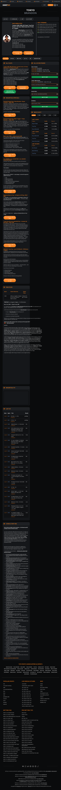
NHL (4, 691)
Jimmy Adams (36, 670)
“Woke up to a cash (9, 590)
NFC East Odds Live (26, 691)
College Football (7, 685)
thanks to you (8, 597)
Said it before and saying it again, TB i (12, 557)
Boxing (5, 702)
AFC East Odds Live (26, 693)
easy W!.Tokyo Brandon (10, 561)
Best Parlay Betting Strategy (28, 747)
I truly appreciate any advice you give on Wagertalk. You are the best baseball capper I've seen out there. (17, 559)
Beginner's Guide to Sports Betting (30, 720)
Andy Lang (42, 670)
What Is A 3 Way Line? (8, 718)
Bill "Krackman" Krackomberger (10, 668)
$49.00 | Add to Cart (10, 217)
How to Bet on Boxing (27, 736)
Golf (4, 700)
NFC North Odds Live (26, 698)
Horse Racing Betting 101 (27, 738)
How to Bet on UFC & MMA (28, 735)
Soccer (5, 698)
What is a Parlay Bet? (8, 720)
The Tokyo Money (9, 588)
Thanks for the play (9, 609)
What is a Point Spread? (8, 714)
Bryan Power (35, 123)
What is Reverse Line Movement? (10, 757)
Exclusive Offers (44, 687)
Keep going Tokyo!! (9, 611)
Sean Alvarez (26, 673)
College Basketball (8, 689)
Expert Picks (24, 714)
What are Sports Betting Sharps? (11, 748)
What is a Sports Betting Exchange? (11, 749)
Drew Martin (19, 672)
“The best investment (10, 576)
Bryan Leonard (20, 668)
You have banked (9, 594)
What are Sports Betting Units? (10, 738)
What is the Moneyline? (8, 712)
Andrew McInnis (26, 672)
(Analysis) (13, 417)
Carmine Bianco (34, 668)
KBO (4, 695)
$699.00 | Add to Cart (9, 191)
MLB (4, 693)
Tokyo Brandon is (9, 578)
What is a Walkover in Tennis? (10, 753)
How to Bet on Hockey (27, 729)
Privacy (41, 696)
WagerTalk (19, 786)
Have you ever (9, 595)
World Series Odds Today (28, 706)
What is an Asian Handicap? (9, 735)
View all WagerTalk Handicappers (11, 658)
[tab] (6, 58)
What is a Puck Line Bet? (8, 722)
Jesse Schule (54, 670)
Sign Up (50, 5)
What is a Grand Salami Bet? (9, 759)
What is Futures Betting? (9, 733)
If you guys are (9, 573)
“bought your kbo (9, 604)
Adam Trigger (6, 670)
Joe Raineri (18, 670)
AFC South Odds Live (26, 704)
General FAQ (43, 702)
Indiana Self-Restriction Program (30, 777)
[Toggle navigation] (57, 5)
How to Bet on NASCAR (27, 742)
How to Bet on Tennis (27, 740)
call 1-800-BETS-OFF (43, 774)
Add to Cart (45, 77)
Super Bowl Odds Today (27, 685)
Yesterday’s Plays (44, 693)
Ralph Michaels (48, 670)
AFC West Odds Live (26, 696)
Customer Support (44, 695)
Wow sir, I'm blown (9, 563)
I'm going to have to (9, 568)
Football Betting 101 (27, 723)
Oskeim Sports (13, 672)
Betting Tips (24, 718)
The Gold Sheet (29, 670)
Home (41, 683)
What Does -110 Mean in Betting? (10, 755)
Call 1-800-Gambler (40, 778)
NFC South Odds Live (26, 702)
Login (44, 5)
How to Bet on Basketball (28, 725)
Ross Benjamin (41, 668)
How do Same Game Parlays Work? (11, 736)
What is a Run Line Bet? (8, 723)
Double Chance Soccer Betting (10, 751)
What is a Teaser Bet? (8, 727)
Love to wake (8, 585)
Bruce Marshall (35, 129)
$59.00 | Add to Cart (10, 115)
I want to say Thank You (10, 591)
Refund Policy (43, 700)
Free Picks (24, 712)
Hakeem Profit (41, 666)
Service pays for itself (10, 564)
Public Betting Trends (27, 751)
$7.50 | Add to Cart (17, 53)
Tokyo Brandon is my (10, 613)
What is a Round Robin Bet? (9, 729)
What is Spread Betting (8, 731)
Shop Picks (42, 689)
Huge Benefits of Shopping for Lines (30, 753)
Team (41, 691)
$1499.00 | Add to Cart (9, 280)
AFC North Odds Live (26, 700)
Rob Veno (23, 670)
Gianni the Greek (35, 141)
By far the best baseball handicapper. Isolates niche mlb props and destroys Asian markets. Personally (16, 555)
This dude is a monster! (10, 570)
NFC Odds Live (25, 687)
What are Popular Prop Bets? (10, 725)
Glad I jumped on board (10, 581)
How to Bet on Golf (26, 733)
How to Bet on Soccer (27, 731)
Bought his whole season (10, 566)
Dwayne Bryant (54, 672)
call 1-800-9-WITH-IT (43, 776)
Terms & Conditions (44, 698)
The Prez (34, 126)
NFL (4, 683)
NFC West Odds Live (26, 695)
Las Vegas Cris (33, 672)
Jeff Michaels (6, 672)
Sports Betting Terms (27, 722)
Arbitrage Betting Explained (28, 749)
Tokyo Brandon (29, 666)
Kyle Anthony (35, 150)
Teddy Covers (27, 668)
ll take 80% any (9, 599)
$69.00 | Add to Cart (9, 155)
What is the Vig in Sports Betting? (11, 744)
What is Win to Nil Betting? (9, 742)
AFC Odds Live (25, 689)
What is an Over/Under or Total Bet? (11, 716)
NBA (4, 687)
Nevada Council (23, 781)
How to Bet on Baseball (27, 727)
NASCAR (5, 704)
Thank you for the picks (10, 584)
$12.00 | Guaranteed (28, 53)
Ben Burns (47, 666)
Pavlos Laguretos (46, 672)
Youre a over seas (9, 606)
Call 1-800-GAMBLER (35, 772)
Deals (41, 685)
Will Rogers (13, 670)
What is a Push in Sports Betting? (11, 740)
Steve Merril (22, 666)
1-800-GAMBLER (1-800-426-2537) (51, 771)
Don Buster (34, 148)
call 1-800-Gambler (44, 782)
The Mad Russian (33, 673)
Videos (23, 716)
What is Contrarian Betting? (10, 761)
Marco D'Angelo (54, 668)
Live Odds (24, 683)
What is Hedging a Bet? (8, 746)
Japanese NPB (6, 696)
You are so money (9, 602)
